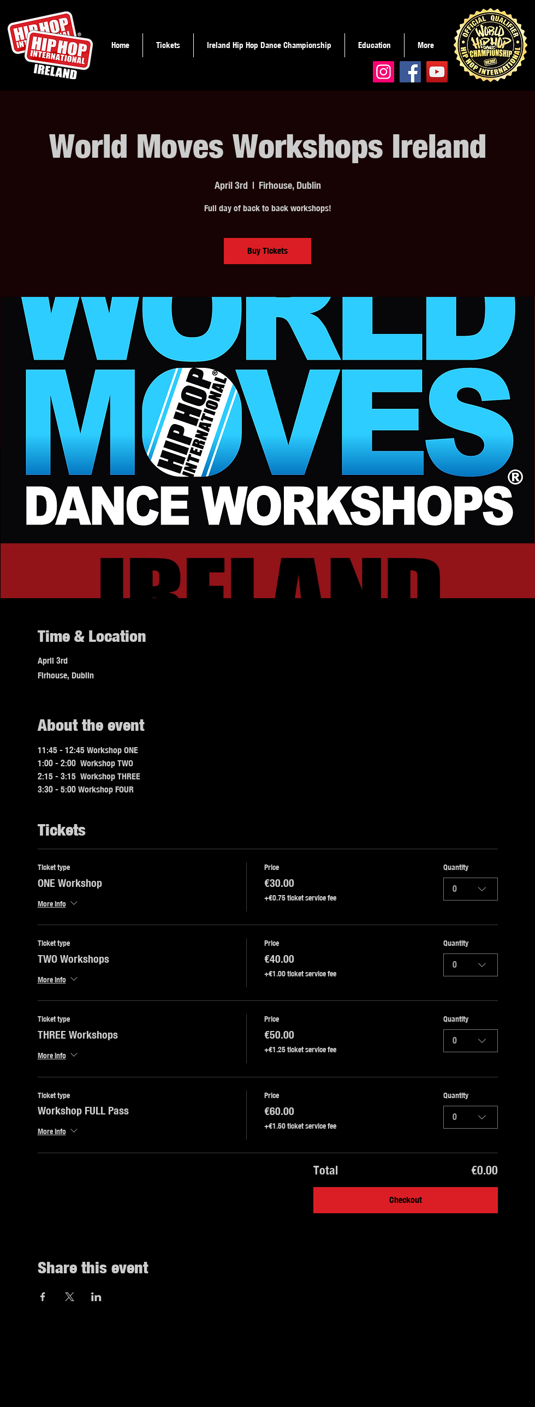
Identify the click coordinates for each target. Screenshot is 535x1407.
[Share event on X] (69, 1296)
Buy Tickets (267, 251)
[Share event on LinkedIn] (96, 1296)
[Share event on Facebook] (43, 1296)
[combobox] (470, 889)
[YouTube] (437, 71)
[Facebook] (410, 71)
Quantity (455, 867)
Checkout (405, 1200)
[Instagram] (383, 71)
